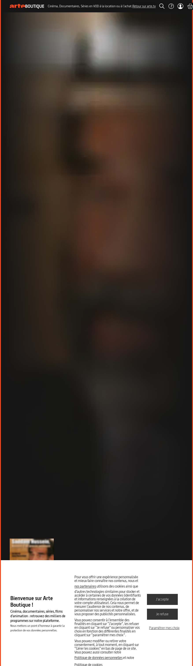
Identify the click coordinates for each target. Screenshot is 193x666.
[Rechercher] (162, 6)
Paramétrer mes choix (164, 627)
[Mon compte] (180, 6)
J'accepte (162, 599)
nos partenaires (85, 586)
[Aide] (171, 6)
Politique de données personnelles (98, 657)
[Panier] (190, 6)
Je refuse (162, 614)
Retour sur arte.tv (144, 6)
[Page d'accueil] (27, 6)
